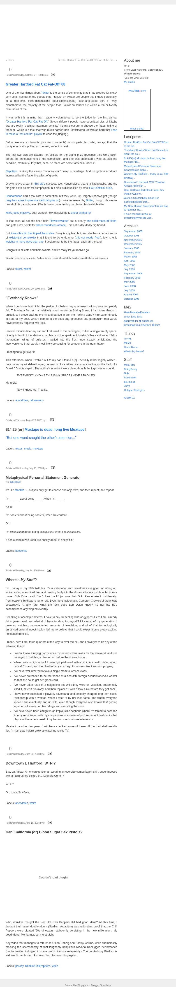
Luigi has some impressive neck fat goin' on (32, 200)
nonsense (21, 550)
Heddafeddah (14, 196)
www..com (137, 90)
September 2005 (133, 231)
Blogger (81, 985)
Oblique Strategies (134, 390)
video (55, 966)
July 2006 (129, 269)
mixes (19, 448)
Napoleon (11, 171)
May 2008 (129, 281)
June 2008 (130, 286)
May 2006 (129, 265)
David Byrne (131, 347)
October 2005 (131, 235)
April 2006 (129, 260)
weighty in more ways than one (25, 241)
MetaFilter (129, 365)
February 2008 (132, 277)
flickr (126, 373)
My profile (129, 82)
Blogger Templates (101, 985)
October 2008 (131, 298)
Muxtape (32, 429)
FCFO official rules (100, 188)
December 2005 (133, 244)
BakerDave (15, 482)
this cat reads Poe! (88, 237)
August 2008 (131, 294)
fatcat (18, 269)
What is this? (137, 128)
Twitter (45, 92)
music (27, 448)
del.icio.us (129, 381)
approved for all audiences (138, 321)
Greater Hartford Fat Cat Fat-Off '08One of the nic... (86, 60)
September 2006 (133, 273)
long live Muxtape (70, 429)
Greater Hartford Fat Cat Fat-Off (27, 121)
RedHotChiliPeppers (37, 966)
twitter (27, 269)
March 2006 (130, 256)
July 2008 (129, 290)
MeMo (127, 342)
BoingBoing (130, 369)
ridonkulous (37, 400)
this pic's (40, 183)
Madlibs (19, 490)
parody (19, 966)
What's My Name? (134, 351)
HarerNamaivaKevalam (137, 312)
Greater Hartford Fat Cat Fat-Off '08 (35, 84)
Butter (89, 200)
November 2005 (133, 240)
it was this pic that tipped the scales (32, 233)
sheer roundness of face (51, 225)
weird (33, 803)
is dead (46, 429)
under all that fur (81, 212)
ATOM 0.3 (129, 397)
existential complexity (22, 237)
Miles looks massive (18, 212)
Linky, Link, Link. (133, 316)
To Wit (127, 338)
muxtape (38, 448)
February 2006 (132, 252)
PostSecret (130, 377)
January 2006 (131, 248)
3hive (127, 386)
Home (11, 60)
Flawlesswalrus (59, 220)
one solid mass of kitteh (101, 220)
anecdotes (21, 400)
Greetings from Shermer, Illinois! (142, 325)
